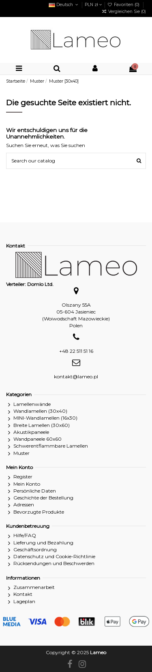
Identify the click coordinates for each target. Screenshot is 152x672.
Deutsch (64, 4)
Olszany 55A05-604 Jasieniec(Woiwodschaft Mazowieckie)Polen (76, 315)
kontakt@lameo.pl (76, 376)
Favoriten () (124, 4)
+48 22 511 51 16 (76, 351)
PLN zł (93, 4)
